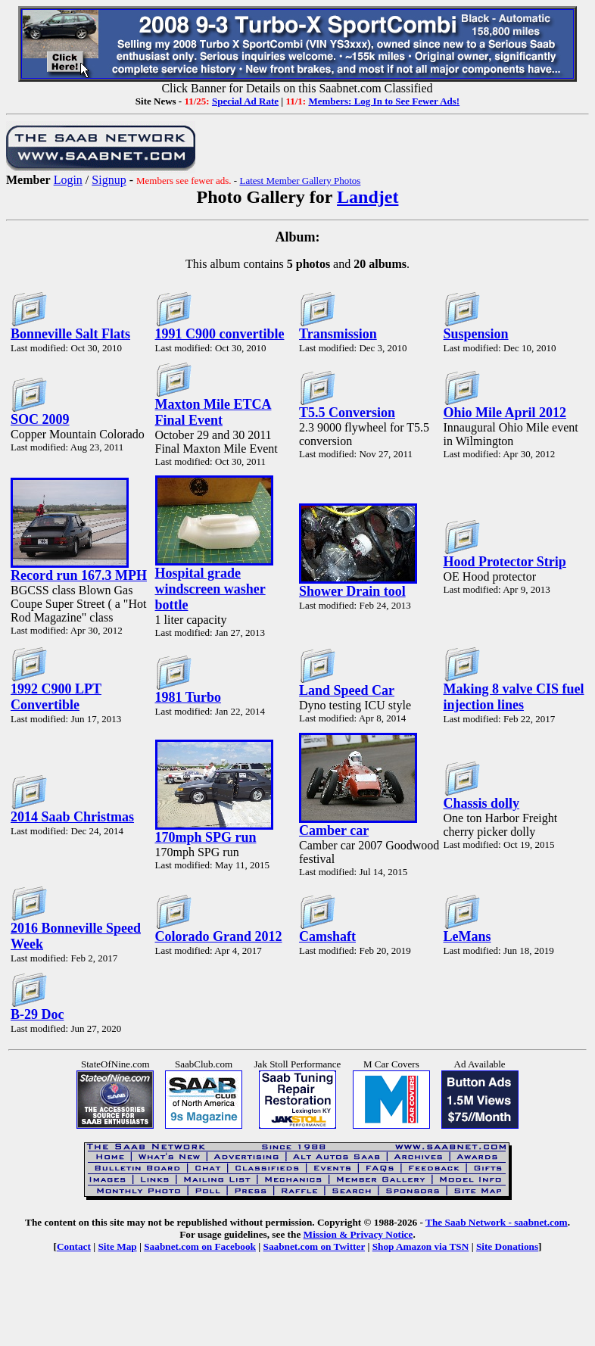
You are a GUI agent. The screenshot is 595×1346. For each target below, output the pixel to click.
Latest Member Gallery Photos (299, 180)
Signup (109, 179)
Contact (74, 1246)
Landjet (367, 197)
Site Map (117, 1246)
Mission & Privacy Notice (358, 1234)
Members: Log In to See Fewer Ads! (383, 101)
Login (68, 179)
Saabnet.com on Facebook (200, 1246)
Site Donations (507, 1246)
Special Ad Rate (245, 101)
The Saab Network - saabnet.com (496, 1222)
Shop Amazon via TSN (420, 1246)
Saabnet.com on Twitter (314, 1246)
